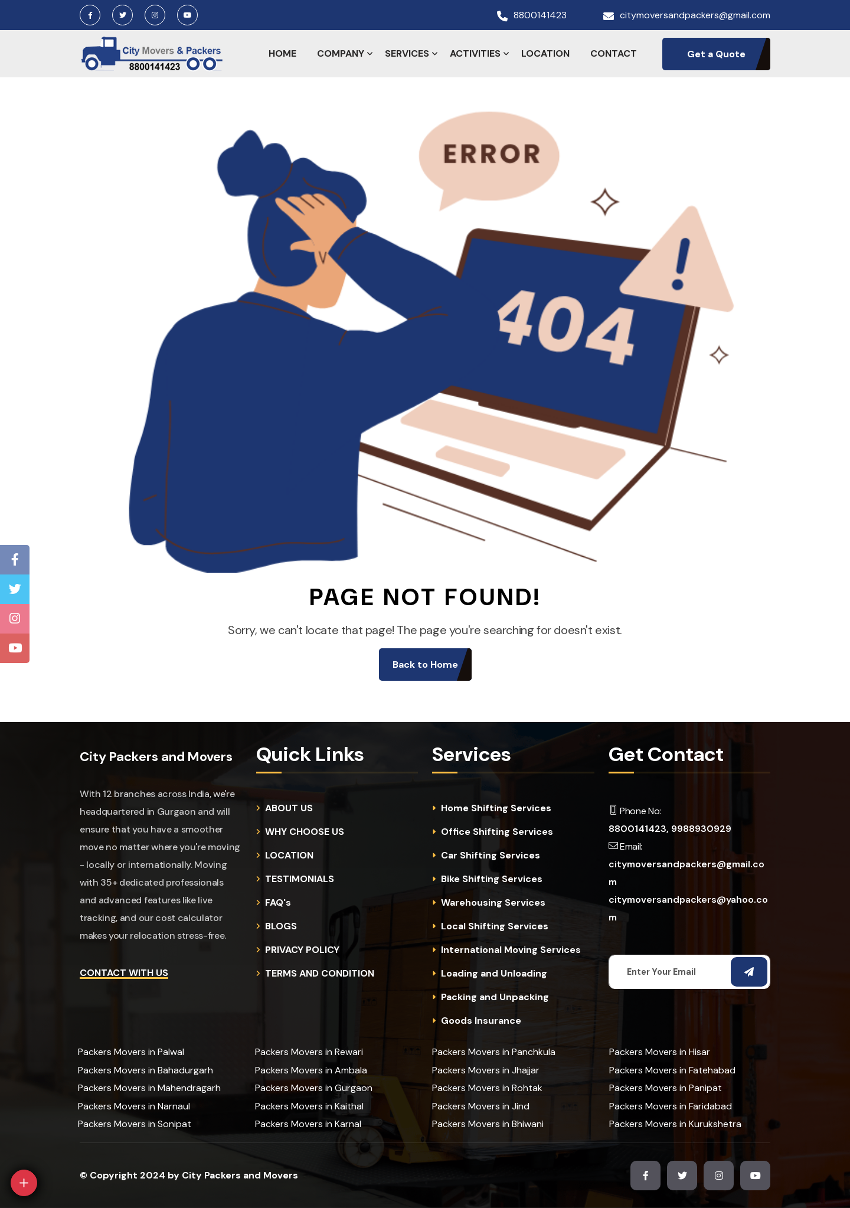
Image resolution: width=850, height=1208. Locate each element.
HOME (282, 53)
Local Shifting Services (494, 926)
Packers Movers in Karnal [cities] (308, 1124)
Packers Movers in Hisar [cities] (659, 1052)
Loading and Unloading (494, 974)
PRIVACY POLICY (302, 950)
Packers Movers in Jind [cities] (480, 1106)
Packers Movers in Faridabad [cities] (670, 1106)
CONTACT (613, 53)
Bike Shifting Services (491, 879)
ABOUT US (289, 808)
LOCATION (545, 53)
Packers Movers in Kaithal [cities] (309, 1106)
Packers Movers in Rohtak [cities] (487, 1088)
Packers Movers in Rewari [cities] (309, 1052)
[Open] (24, 1183)
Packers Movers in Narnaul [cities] (134, 1106)
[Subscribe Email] (749, 972)
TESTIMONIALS (299, 879)
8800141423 (540, 15)
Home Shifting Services (496, 808)
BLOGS (281, 926)
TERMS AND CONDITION (319, 974)
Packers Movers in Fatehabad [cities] (672, 1070)
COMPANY (340, 53)
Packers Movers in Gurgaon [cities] (313, 1088)
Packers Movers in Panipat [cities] (665, 1088)
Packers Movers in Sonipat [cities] (134, 1124)
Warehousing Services (493, 903)
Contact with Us (124, 973)
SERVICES (407, 53)
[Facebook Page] (15, 560)
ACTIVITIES (475, 53)
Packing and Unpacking (495, 997)
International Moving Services (511, 950)
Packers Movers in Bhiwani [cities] (488, 1124)
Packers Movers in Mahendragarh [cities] (149, 1088)
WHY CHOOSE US (304, 832)
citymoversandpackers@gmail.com (695, 15)
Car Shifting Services (490, 855)
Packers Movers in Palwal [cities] (131, 1052)
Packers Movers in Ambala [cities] (311, 1070)
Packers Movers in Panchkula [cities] (493, 1052)
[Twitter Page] (15, 589)
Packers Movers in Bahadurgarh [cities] (145, 1070)
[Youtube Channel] (15, 648)
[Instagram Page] (14, 619)
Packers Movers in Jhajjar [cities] (486, 1070)
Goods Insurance (481, 1021)
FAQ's (278, 903)
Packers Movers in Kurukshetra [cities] (675, 1124)
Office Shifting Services (497, 832)
